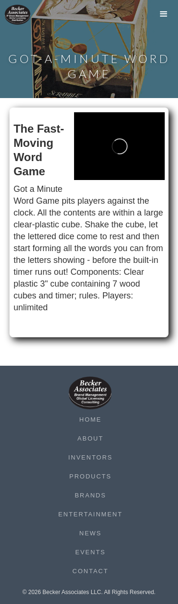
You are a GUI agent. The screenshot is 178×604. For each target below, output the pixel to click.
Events (90, 552)
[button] (164, 16)
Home (90, 419)
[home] (23, 15)
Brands (90, 495)
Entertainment (90, 514)
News (90, 533)
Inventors (90, 457)
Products (90, 476)
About (90, 438)
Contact (91, 571)
